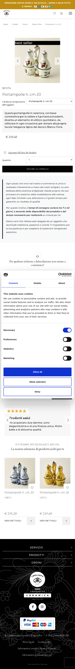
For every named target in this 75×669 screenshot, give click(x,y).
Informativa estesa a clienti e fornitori (37, 648)
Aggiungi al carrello (38, 169)
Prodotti (15, 24)
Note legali (28, 641)
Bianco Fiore (37, 24)
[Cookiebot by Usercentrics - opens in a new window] (58, 275)
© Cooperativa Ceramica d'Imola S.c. (23, 635)
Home (5, 24)
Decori (25, 24)
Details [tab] (37, 283)
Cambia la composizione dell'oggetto (13, 103)
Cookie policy (45, 641)
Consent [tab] (13, 283)
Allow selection (37, 382)
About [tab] (61, 283)
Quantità (6, 160)
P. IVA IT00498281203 (57, 635)
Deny (37, 391)
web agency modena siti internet (37, 664)
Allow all (37, 372)
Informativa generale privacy (37, 654)
